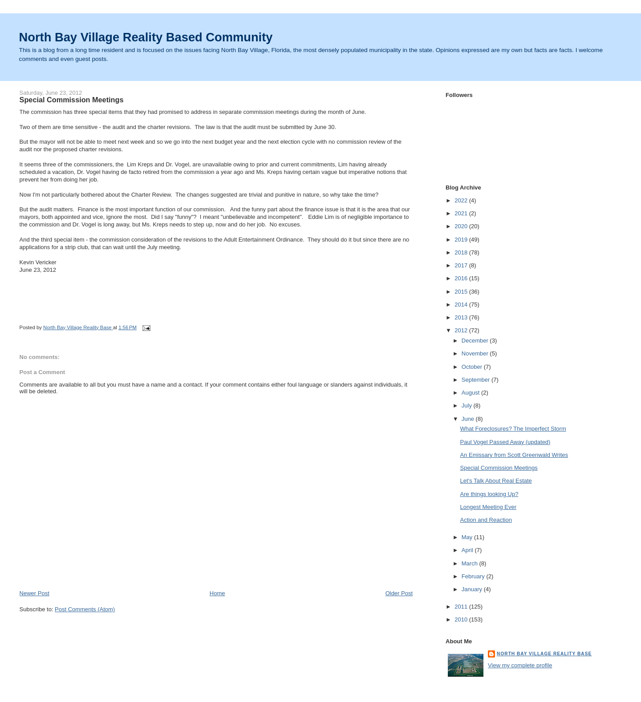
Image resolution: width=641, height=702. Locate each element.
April (468, 550)
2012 (461, 330)
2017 (461, 265)
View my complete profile (520, 665)
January (473, 589)
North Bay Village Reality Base (544, 653)
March (470, 563)
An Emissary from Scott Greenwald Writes (514, 455)
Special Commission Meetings (499, 467)
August (471, 392)
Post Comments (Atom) (85, 609)
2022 (461, 200)
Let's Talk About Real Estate (496, 480)
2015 (461, 291)
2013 (461, 317)
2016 (461, 278)
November (476, 353)
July (468, 405)
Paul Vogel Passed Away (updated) (505, 442)
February (474, 576)
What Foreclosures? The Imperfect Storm (513, 428)
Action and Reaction (486, 519)
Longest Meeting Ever (488, 507)
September (476, 379)
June (469, 419)
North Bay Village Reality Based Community (146, 37)
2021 (461, 213)
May (468, 537)
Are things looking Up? (489, 494)
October (473, 366)
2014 (461, 304)
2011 (461, 606)
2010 (461, 619)
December (476, 340)
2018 (461, 252)
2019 (461, 239)
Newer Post (34, 593)
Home (217, 593)
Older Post (399, 593)
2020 (461, 226)
